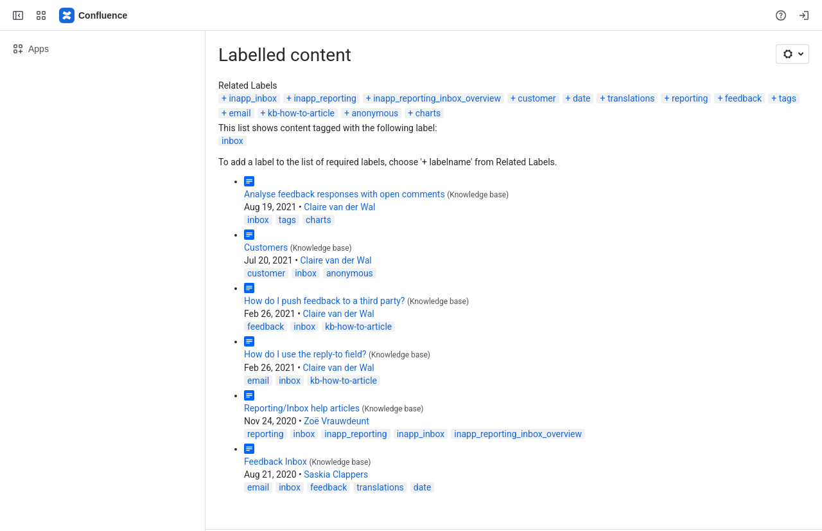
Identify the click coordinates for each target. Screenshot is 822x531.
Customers (266, 247)
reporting (690, 98)
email (239, 113)
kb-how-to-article (301, 113)
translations (631, 98)
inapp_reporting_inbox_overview (437, 98)
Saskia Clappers (336, 474)
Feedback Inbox (275, 461)
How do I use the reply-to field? (305, 354)
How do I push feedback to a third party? (324, 301)
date (582, 98)
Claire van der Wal (339, 207)
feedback (743, 98)
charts (428, 113)
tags (787, 98)
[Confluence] (94, 15)
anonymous (374, 113)
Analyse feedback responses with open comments (344, 194)
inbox (232, 141)
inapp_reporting (324, 98)
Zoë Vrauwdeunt (336, 421)
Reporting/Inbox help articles (302, 408)
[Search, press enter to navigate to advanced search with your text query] (408, 15)
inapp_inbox (253, 98)
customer (536, 98)
